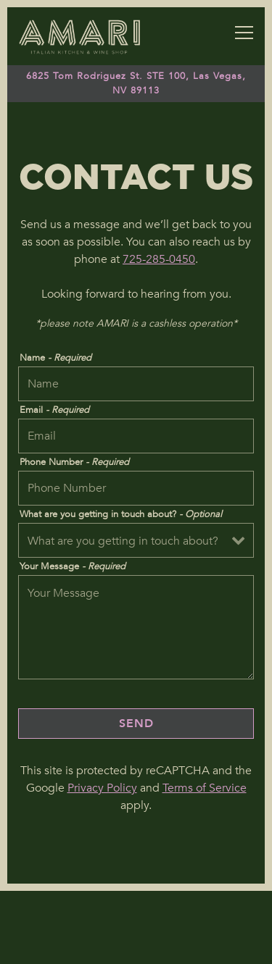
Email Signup (136, 946)
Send (136, 724)
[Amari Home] (79, 36)
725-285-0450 (159, 259)
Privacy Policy (102, 788)
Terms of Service (204, 788)
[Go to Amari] (136, 83)
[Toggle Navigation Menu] (244, 32)
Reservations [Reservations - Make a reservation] (136, 909)
